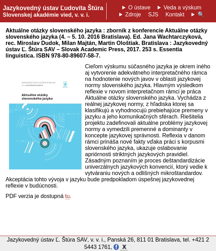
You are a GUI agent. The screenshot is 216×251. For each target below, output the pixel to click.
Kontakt (174, 14)
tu (67, 196)
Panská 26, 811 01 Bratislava (143, 240)
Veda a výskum (182, 7)
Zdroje (133, 14)
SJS (153, 14)
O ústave (139, 7)
